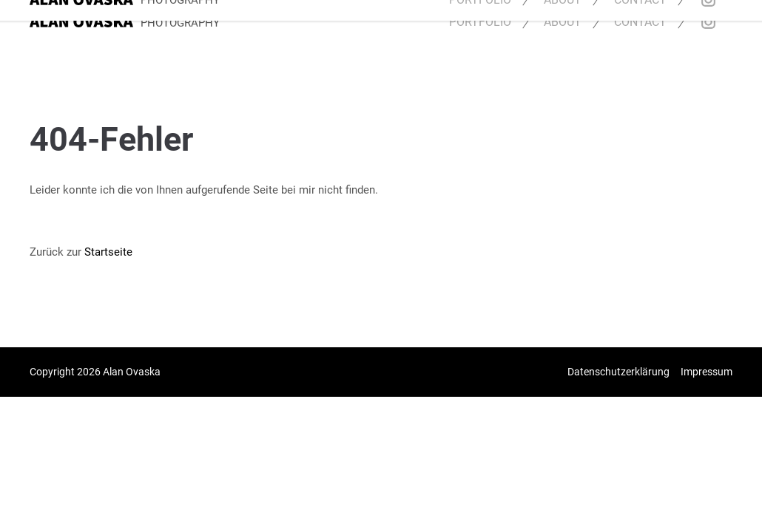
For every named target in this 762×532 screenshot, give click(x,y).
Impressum (706, 372)
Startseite (108, 252)
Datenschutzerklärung (618, 372)
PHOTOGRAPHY (180, 23)
